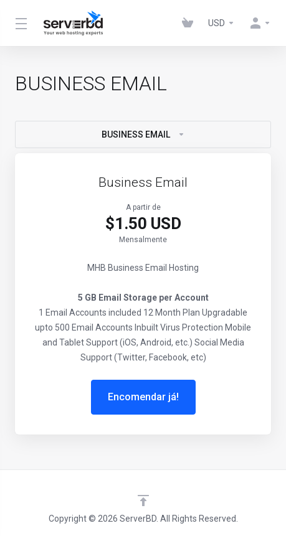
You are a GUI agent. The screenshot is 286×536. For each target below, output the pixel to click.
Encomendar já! (143, 397)
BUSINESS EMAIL (143, 134)
